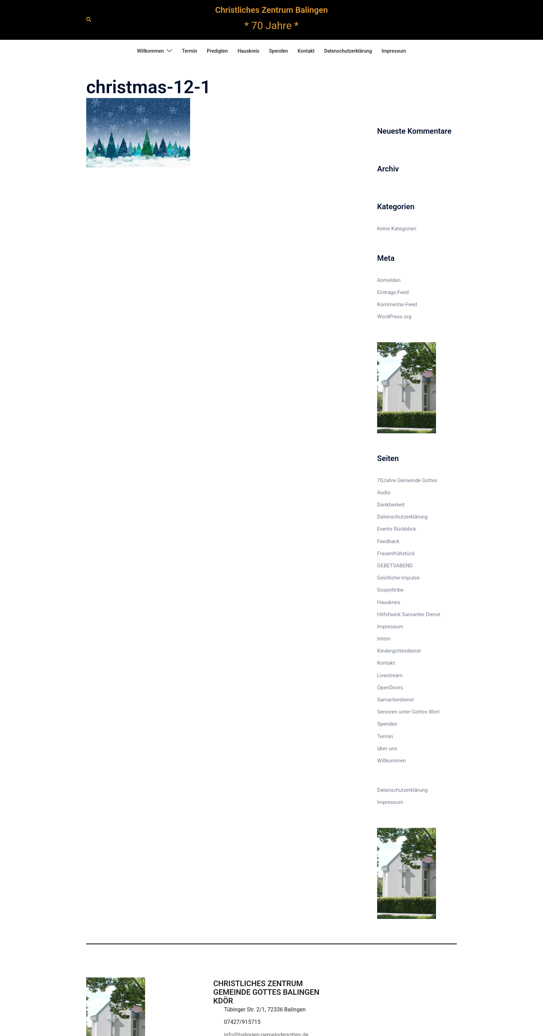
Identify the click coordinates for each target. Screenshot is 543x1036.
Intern (384, 639)
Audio (384, 492)
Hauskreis (248, 51)
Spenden (278, 51)
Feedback (388, 541)
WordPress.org (394, 316)
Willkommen (150, 51)
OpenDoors (390, 687)
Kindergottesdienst (399, 651)
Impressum (394, 51)
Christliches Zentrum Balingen (271, 10)
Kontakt (306, 51)
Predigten (217, 51)
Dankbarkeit (391, 505)
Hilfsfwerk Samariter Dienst (408, 614)
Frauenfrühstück (396, 553)
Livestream (390, 675)
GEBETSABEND (395, 566)
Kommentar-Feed (397, 304)
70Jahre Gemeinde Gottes (407, 480)
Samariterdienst (395, 700)
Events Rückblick (396, 529)
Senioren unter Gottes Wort (408, 712)
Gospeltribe (390, 590)
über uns (387, 748)
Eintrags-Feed (393, 292)
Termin (189, 51)
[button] (89, 20)
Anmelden (389, 280)
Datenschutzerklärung (348, 51)
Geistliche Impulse (398, 578)
